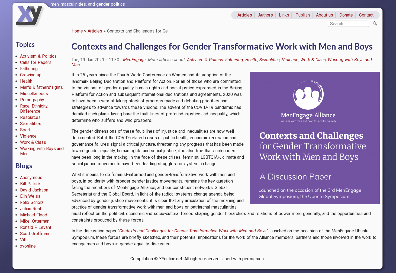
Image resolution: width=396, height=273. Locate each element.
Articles (244, 15)
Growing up (30, 74)
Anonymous (31, 177)
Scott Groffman (34, 233)
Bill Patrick (30, 183)
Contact (366, 15)
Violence (28, 136)
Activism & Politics (38, 56)
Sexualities (30, 123)
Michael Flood (33, 214)
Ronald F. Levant (35, 227)
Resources (30, 117)
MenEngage (134, 59)
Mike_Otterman (34, 221)
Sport (25, 129)
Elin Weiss (30, 196)
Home (77, 31)
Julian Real (30, 208)
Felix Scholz (32, 202)
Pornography (32, 99)
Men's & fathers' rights (41, 87)
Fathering (29, 68)
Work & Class (33, 142)
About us (324, 15)
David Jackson (34, 190)
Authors (265, 15)
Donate (346, 15)
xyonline (28, 246)
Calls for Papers (35, 62)
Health (26, 81)
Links (284, 15)
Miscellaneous (34, 93)
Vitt (23, 239)
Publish (302, 15)
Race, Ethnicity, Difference (34, 108)
